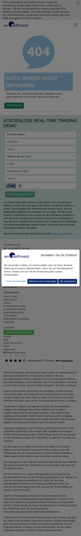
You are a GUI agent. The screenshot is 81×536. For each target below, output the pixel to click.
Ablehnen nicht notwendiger (42, 281)
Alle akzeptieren (68, 281)
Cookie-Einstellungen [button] (15, 281)
